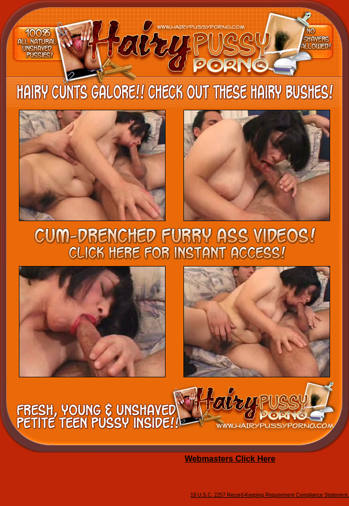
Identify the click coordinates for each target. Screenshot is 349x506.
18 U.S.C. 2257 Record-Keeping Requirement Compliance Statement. (270, 495)
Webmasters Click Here (229, 458)
